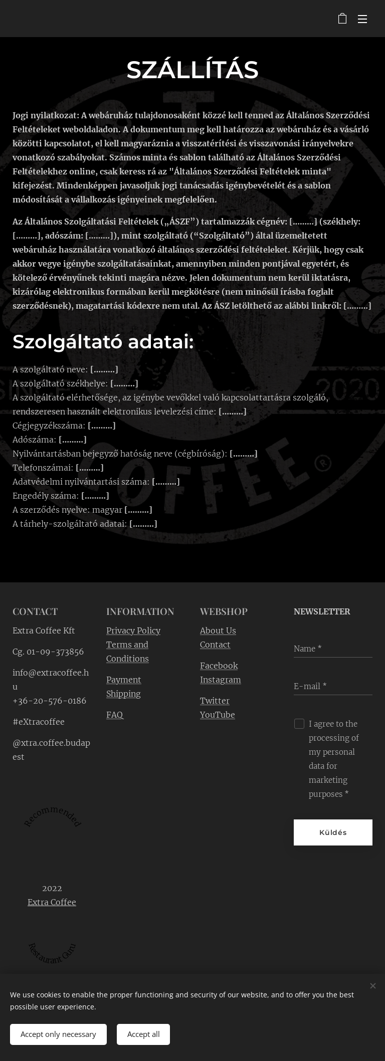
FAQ (114, 714)
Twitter (215, 700)
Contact (215, 644)
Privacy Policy (133, 630)
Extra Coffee (52, 902)
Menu (362, 19)
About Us (218, 630)
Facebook (219, 665)
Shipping (123, 693)
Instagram (220, 679)
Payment (123, 679)
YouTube (217, 714)
